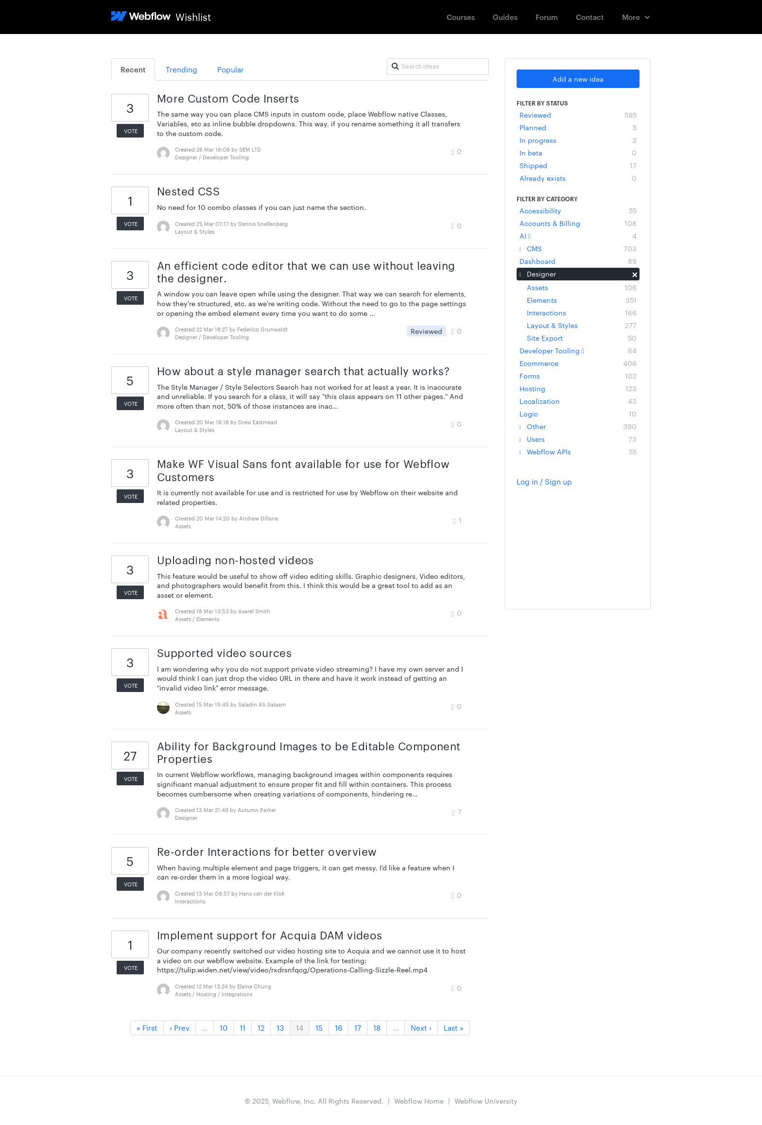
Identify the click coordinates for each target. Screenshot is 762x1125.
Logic (578, 413)
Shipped (578, 165)
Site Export (582, 338)
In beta (578, 152)
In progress (578, 140)
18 (377, 1027)
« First (147, 1027)
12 (261, 1027)
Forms (578, 376)
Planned (578, 127)
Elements (582, 300)
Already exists (578, 178)
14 (299, 1027)
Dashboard (578, 261)
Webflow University (486, 1101)
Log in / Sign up (544, 481)
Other (578, 426)
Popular (230, 69)
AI (578, 236)
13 (280, 1027)
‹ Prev (180, 1027)
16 (338, 1027)
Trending (181, 69)
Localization (578, 401)
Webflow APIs (578, 451)
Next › (421, 1027)
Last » (454, 1027)
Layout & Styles (582, 325)
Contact (590, 17)
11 (242, 1027)
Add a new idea (578, 79)
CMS (578, 248)
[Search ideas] (438, 66)
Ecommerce (578, 363)
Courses (461, 17)
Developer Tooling (578, 350)
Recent (133, 69)
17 (357, 1027)
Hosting (578, 388)
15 (319, 1027)
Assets (582, 287)
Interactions (582, 312)
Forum (547, 17)
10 (223, 1027)
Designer (578, 273)
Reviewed (578, 115)
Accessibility (578, 210)
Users (578, 439)
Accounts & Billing (578, 223)
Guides (505, 17)
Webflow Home (419, 1101)
